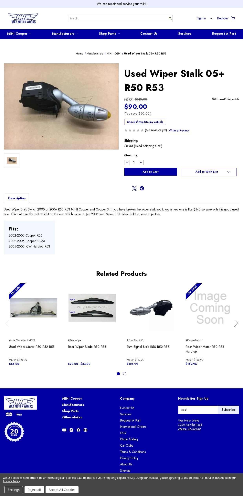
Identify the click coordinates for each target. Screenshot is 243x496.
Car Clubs (126, 445)
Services (184, 33)
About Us (126, 464)
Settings (14, 490)
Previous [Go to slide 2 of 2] (8, 327)
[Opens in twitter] (134, 188)
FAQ (123, 433)
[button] (209, 172)
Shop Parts (109, 33)
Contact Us (148, 33)
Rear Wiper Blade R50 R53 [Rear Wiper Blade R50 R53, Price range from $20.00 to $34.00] (87, 347)
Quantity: (131, 155)
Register (222, 18)
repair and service (120, 4)
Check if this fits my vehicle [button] (145, 122)
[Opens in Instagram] (71, 430)
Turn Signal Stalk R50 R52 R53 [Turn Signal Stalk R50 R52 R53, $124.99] (148, 347)
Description (17, 198)
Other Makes (72, 417)
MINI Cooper (19, 33)
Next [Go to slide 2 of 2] (236, 327)
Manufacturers (65, 33)
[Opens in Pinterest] (85, 430)
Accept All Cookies (62, 490)
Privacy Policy (129, 458)
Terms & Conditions (133, 452)
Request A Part (224, 33)
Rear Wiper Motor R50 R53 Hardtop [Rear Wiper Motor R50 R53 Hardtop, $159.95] (205, 349)
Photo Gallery (129, 439)
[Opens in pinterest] (142, 188)
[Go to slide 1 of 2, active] (118, 373)
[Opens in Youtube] (64, 430)
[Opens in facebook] (126, 188)
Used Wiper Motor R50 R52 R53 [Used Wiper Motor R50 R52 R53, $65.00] (32, 347)
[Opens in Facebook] (78, 430)
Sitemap (125, 470)
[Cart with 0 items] (232, 18)
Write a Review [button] (179, 130)
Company (127, 398)
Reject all (34, 490)
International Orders (133, 426)
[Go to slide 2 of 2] (124, 373)
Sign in (201, 18)
